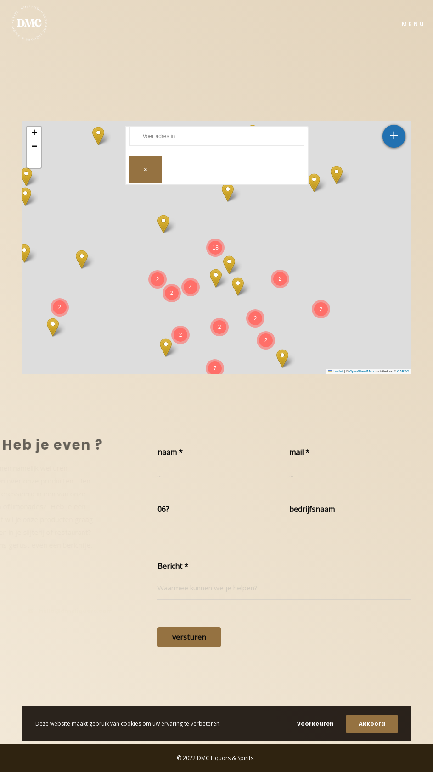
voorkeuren (315, 724)
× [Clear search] (145, 169)
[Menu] (409, 23)
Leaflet (335, 371)
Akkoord (372, 724)
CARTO (403, 371)
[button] (98, 136)
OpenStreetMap (361, 371)
